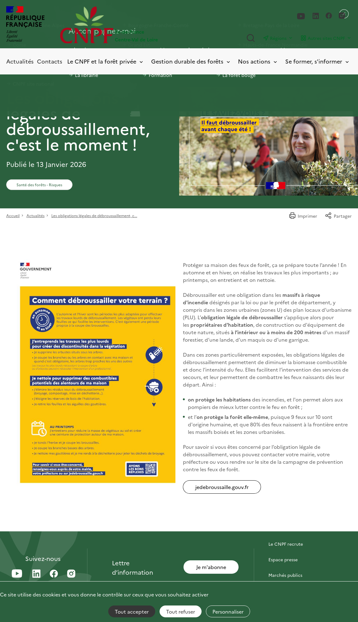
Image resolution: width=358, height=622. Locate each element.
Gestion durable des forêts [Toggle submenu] (191, 61)
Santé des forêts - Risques (39, 184)
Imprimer (303, 216)
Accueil (13, 215)
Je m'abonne (211, 566)
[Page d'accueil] (119, 24)
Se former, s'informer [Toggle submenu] (317, 61)
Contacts (49, 61)
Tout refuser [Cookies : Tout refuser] (180, 611)
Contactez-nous (285, 528)
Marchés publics (285, 575)
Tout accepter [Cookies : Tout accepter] (132, 611)
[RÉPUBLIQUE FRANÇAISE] (25, 24)
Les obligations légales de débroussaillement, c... (94, 215)
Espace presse (283, 559)
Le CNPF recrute (285, 544)
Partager (338, 216)
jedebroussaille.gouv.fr (222, 486)
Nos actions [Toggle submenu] (258, 61)
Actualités (20, 61)
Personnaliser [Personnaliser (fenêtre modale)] (228, 611)
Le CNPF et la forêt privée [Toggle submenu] (105, 61)
